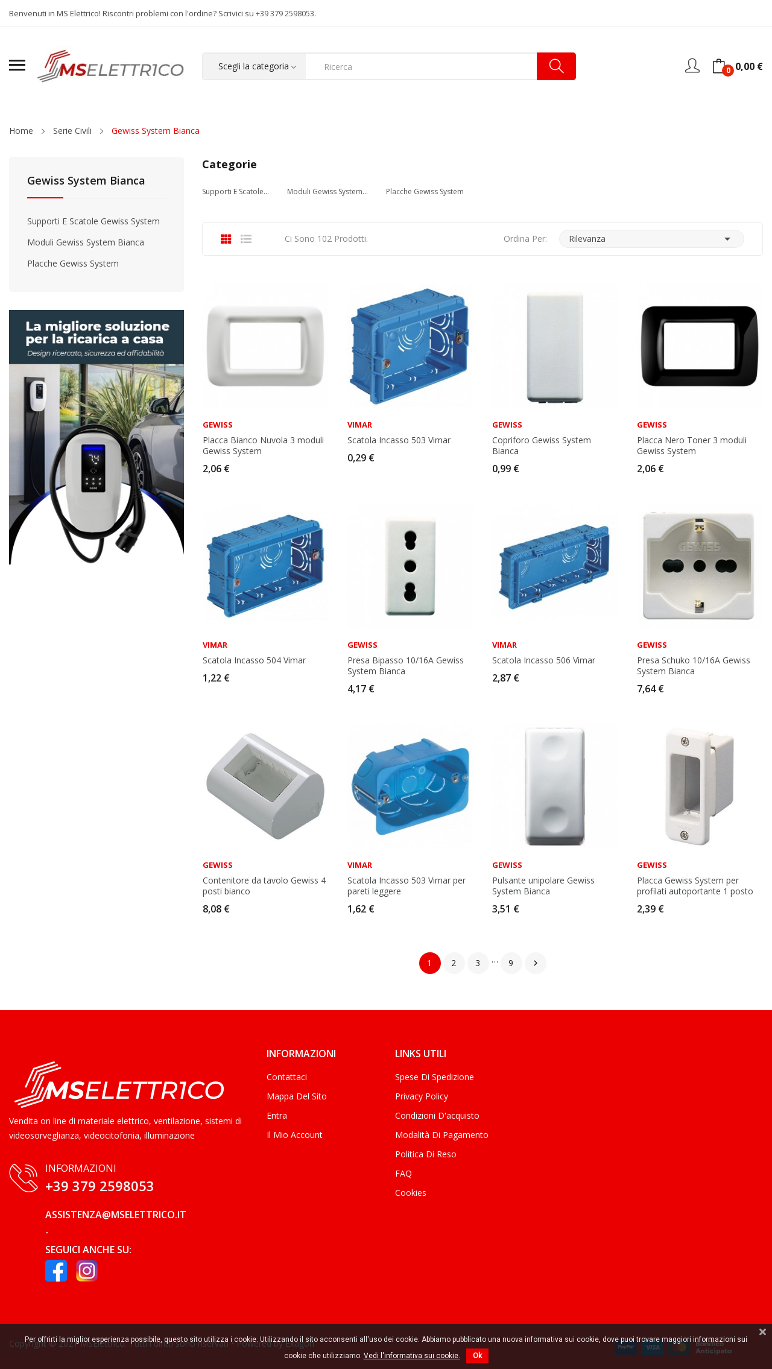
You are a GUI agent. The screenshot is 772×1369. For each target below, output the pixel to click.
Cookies (410, 1192)
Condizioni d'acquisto (437, 1115)
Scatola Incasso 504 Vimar (254, 660)
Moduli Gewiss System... (327, 191)
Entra (277, 1115)
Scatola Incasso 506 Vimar (543, 660)
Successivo (535, 963)
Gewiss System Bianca (86, 181)
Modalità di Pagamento (442, 1134)
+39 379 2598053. (286, 13)
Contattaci (287, 1077)
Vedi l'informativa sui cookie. (412, 1356)
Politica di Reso (426, 1154)
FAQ (403, 1173)
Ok (477, 1356)
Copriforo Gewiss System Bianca (541, 446)
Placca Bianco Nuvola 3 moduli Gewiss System (263, 446)
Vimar (359, 425)
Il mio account (295, 1134)
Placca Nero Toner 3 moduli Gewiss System (692, 446)
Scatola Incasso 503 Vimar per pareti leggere (406, 886)
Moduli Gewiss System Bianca (85, 242)
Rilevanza (652, 239)
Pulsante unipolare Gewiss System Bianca (543, 886)
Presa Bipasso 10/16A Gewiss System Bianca (405, 666)
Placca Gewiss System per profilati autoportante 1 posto (695, 886)
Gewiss (218, 425)
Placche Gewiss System (73, 263)
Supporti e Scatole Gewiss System (93, 221)
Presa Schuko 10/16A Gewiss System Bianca (693, 666)
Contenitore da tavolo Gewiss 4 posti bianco (264, 886)
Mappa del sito (297, 1096)
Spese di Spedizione (434, 1077)
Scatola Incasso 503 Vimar (399, 440)
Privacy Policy (421, 1096)
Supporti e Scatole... (235, 191)
